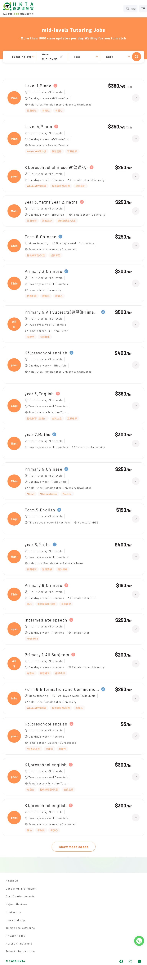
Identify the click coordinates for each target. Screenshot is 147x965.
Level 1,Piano (38, 85)
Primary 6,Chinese (43, 585)
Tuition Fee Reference (20, 927)
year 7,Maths (37, 434)
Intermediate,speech (46, 619)
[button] (73, 57)
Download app (15, 920)
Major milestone (16, 904)
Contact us (13, 912)
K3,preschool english (46, 352)
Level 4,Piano (38, 126)
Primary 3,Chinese (43, 271)
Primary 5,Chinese (43, 469)
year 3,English (39, 393)
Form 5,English (40, 509)
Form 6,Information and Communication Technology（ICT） (62, 689)
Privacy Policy (15, 935)
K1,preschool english (46, 764)
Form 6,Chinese (40, 236)
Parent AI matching (19, 943)
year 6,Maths (38, 544)
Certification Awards (20, 896)
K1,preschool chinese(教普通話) (56, 167)
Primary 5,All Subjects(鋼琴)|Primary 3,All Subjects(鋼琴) (62, 312)
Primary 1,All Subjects (47, 654)
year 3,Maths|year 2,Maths (51, 202)
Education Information (21, 888)
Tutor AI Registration (20, 951)
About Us (12, 880)
